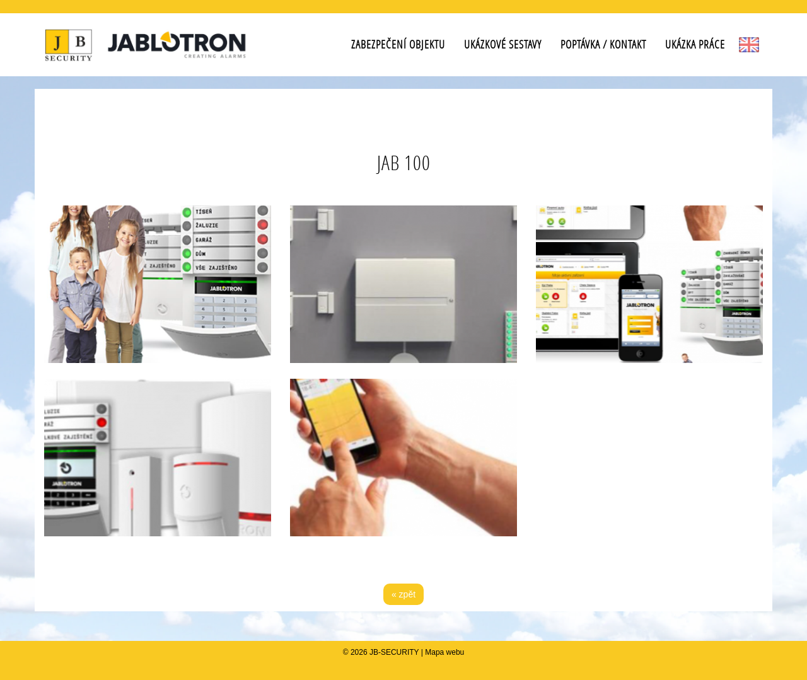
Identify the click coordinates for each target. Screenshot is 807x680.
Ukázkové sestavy (503, 44)
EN (748, 44)
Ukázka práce (695, 44)
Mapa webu (444, 652)
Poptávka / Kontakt (603, 44)
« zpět (403, 594)
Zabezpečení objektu (398, 44)
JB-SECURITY (394, 652)
